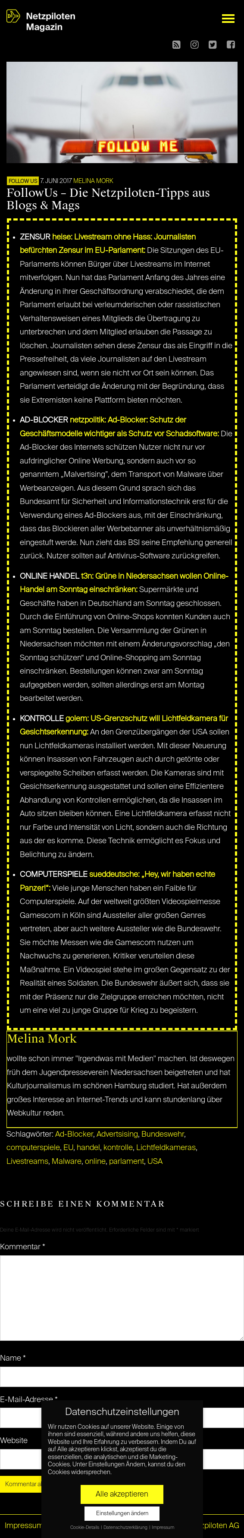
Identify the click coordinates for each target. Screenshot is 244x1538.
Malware (66, 1162)
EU (68, 1148)
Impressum (24, 1526)
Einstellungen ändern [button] (122, 1513)
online (95, 1162)
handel (88, 1148)
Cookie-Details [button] (85, 1527)
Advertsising (117, 1134)
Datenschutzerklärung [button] (125, 1527)
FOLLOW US (23, 181)
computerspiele (33, 1148)
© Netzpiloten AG (209, 1526)
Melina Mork (93, 181)
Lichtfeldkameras (166, 1148)
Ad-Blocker (74, 1134)
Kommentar (22, 1247)
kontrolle (118, 1148)
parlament (126, 1162)
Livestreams (27, 1162)
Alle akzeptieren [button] (122, 1494)
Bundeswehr (162, 1134)
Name (13, 1358)
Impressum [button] (163, 1527)
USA (155, 1162)
